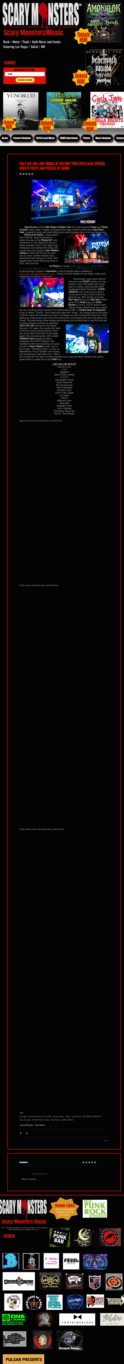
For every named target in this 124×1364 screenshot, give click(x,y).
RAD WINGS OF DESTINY (91, 1116)
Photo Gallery (40, 1125)
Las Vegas (23, 1116)
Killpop (46, 1120)
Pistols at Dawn (58, 1116)
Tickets (81, 75)
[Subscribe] (25, 80)
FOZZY (67, 1116)
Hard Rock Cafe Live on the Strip (40, 1116)
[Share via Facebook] (20, 1133)
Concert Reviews (26, 1125)
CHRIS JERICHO (67, 1120)
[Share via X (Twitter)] (26, 1133)
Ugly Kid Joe (76, 1116)
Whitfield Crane (37, 1120)
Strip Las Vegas (25, 1120)
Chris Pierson (55, 1120)
